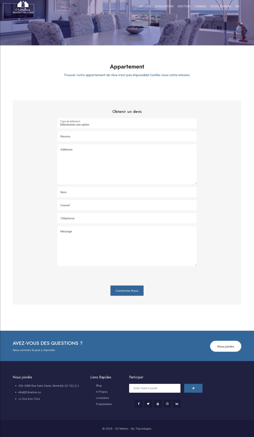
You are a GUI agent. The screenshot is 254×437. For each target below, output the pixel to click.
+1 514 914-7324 (29, 399)
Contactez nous (127, 290)
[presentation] (102, 276)
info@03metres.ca (29, 392)
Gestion (184, 6)
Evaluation (164, 6)
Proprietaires (104, 404)
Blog (99, 385)
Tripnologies (143, 428)
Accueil (145, 6)
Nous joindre (221, 6)
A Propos (102, 391)
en (237, 6)
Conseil (201, 6)
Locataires (102, 398)
